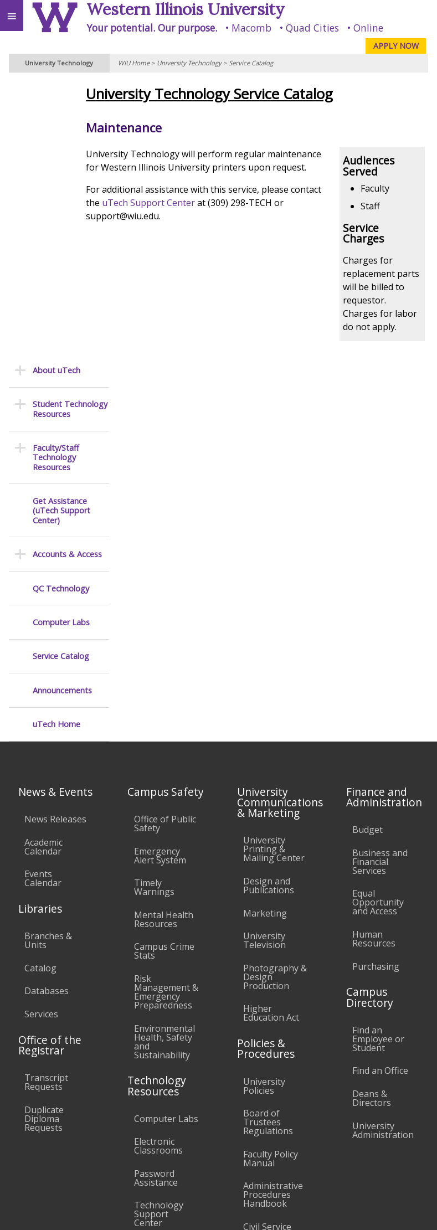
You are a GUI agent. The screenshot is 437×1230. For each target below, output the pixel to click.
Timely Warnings (154, 610)
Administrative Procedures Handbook (273, 918)
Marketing (265, 636)
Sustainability (165, 1129)
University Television (264, 663)
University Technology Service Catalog (241, 94)
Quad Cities (312, 27)
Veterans (226, 1129)
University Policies (264, 809)
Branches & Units (48, 663)
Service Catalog (251, 63)
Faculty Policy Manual (270, 881)
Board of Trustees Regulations (268, 845)
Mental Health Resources (163, 642)
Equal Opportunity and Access (378, 626)
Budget (367, 553)
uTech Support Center (213, 216)
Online (368, 27)
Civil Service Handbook (267, 954)
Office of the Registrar (49, 768)
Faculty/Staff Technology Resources (56, 180)
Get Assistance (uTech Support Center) (61, 233)
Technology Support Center (158, 938)
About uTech (56, 93)
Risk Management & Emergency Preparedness (166, 715)
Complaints (266, 1022)
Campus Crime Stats (164, 674)
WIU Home (134, 63)
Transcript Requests (46, 805)
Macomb (251, 27)
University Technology (189, 63)
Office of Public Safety (165, 546)
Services (41, 737)
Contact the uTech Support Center (367, 1187)
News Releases (55, 542)
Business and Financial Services (380, 585)
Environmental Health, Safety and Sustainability (164, 764)
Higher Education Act (271, 736)
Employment (96, 1129)
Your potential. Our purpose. (151, 27)
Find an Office (380, 794)
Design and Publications (268, 608)
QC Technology (61, 311)
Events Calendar (42, 601)
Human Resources (373, 661)
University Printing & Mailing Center (274, 573)
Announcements (62, 413)
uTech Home (56, 447)
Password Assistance (156, 901)
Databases (46, 714)
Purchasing (375, 689)
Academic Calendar (43, 569)
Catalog (40, 691)
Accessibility (31, 1129)
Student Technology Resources (70, 132)
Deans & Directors (371, 821)
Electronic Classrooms (158, 868)
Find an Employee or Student (378, 762)
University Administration (383, 853)
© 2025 (201, 1210)
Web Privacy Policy (407, 1210)
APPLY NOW (396, 45)
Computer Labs (61, 345)
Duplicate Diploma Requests (44, 842)
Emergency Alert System (160, 578)
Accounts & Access (67, 277)
